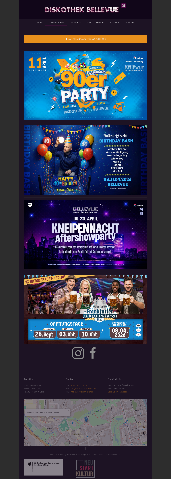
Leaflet (131, 445)
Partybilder (75, 22)
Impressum (115, 22)
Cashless (129, 22)
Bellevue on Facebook (117, 391)
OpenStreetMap (141, 445)
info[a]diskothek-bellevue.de (83, 388)
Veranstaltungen (55, 22)
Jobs (88, 22)
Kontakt (100, 22)
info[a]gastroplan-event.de (82, 391)
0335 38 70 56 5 (79, 385)
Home (39, 22)
